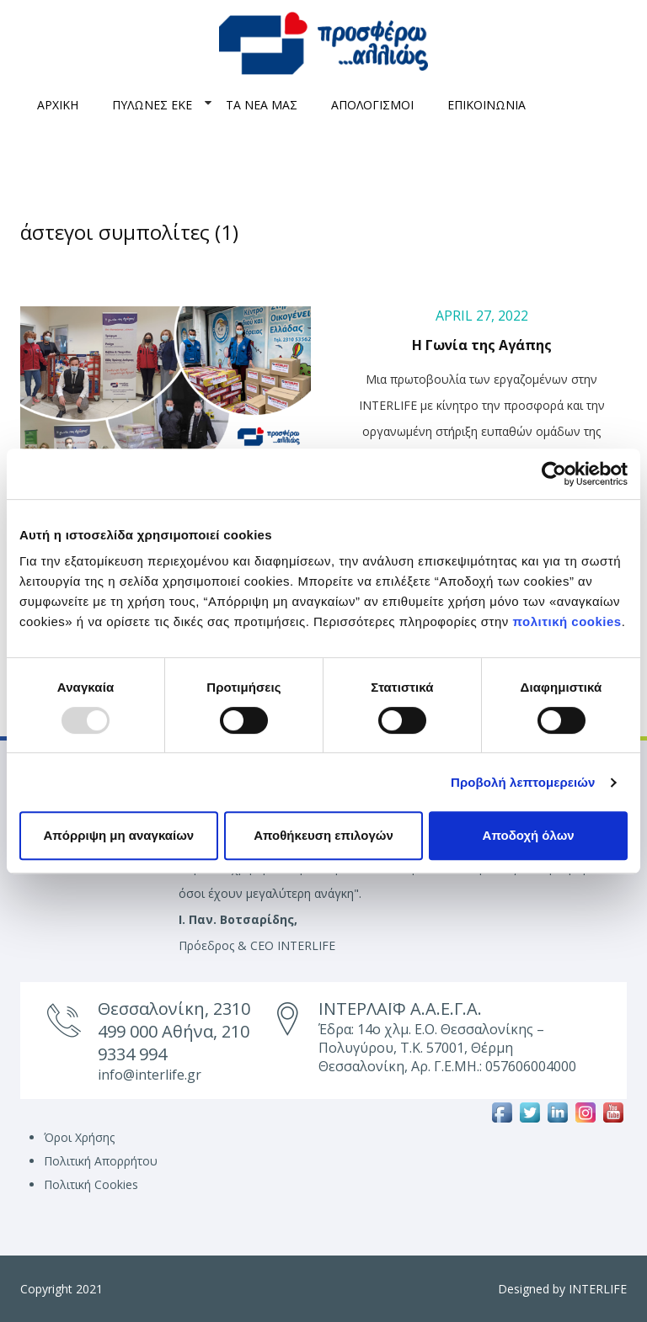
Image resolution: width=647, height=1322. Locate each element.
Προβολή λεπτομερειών (523, 782)
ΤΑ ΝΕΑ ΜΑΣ (261, 105)
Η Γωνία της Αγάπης (482, 345)
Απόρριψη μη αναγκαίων (118, 835)
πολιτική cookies (567, 621)
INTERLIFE (598, 1289)
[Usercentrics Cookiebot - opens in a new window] (554, 473)
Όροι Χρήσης (79, 1137)
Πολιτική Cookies (91, 1184)
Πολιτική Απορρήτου (101, 1161)
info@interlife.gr (149, 1074)
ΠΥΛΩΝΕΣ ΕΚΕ (152, 105)
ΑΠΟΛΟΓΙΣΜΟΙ (372, 105)
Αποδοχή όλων (529, 835)
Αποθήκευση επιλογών (323, 835)
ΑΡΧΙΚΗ (57, 105)
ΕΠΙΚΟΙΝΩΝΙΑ (486, 105)
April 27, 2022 (482, 315)
